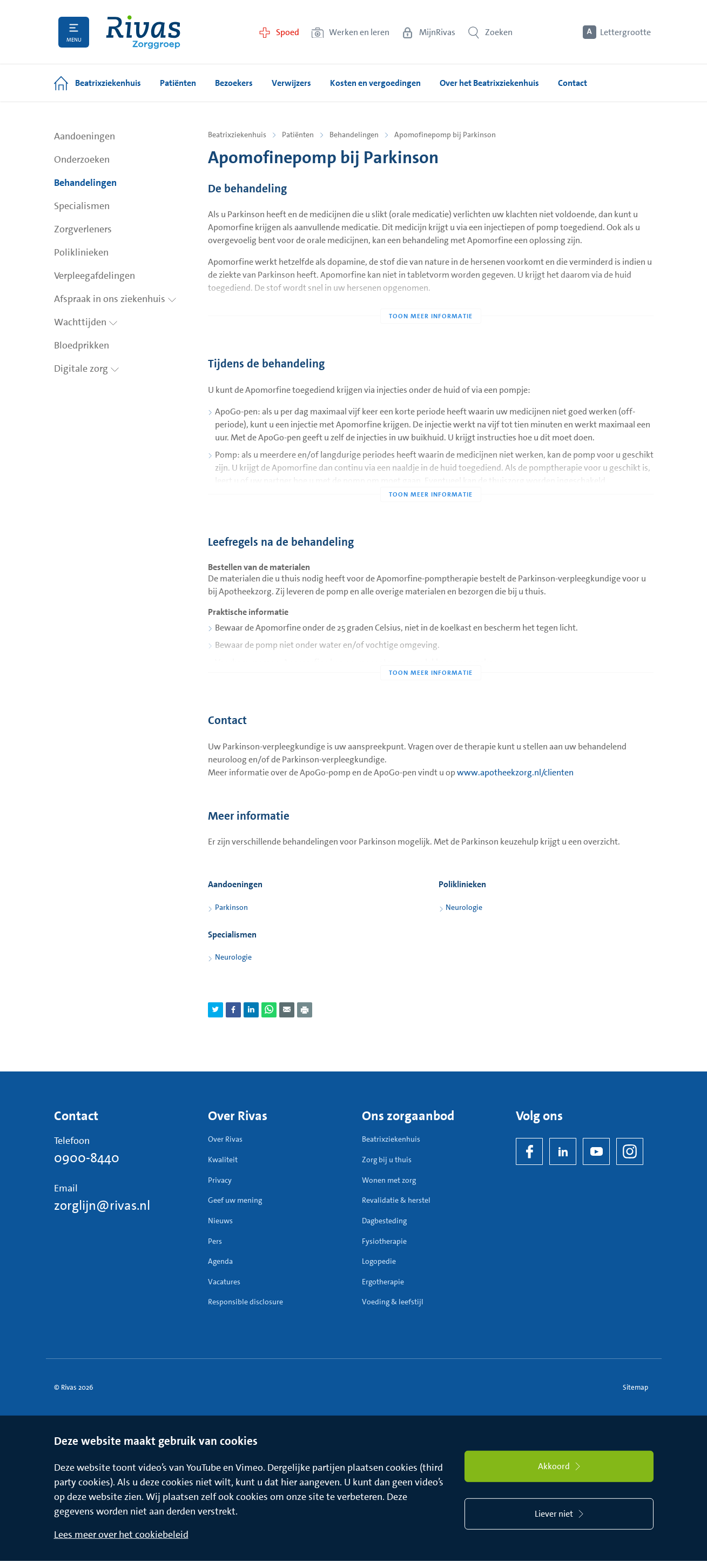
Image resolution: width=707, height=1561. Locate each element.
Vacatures (224, 1282)
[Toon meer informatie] (431, 294)
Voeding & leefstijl (392, 1302)
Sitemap (635, 1387)
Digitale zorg (86, 368)
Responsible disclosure (245, 1302)
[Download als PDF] (304, 1009)
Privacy (220, 1180)
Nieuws (220, 1220)
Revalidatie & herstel (396, 1200)
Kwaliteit (223, 1159)
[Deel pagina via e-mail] (286, 1009)
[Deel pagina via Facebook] (233, 1009)
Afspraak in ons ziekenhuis (115, 298)
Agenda (220, 1261)
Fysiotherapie (384, 1241)
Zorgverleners (83, 229)
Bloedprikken (81, 345)
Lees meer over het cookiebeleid (121, 1534)
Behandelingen (85, 182)
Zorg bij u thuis (387, 1159)
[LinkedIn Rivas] (562, 1151)
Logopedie (379, 1261)
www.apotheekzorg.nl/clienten (515, 772)
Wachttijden (86, 322)
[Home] (143, 32)
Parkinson (231, 907)
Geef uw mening (235, 1200)
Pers (215, 1241)
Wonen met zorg (389, 1180)
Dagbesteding (384, 1220)
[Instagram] (629, 1151)
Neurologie (464, 907)
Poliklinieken (81, 252)
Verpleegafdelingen (94, 275)
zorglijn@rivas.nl (102, 1205)
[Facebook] (529, 1151)
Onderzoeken (82, 159)
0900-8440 (86, 1158)
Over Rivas (225, 1139)
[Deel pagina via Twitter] (215, 1009)
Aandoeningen (84, 136)
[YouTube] (596, 1151)
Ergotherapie (383, 1282)
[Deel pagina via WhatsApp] (269, 1009)
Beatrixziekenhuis (237, 134)
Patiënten (298, 134)
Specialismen (82, 205)
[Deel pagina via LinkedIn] (251, 1009)
